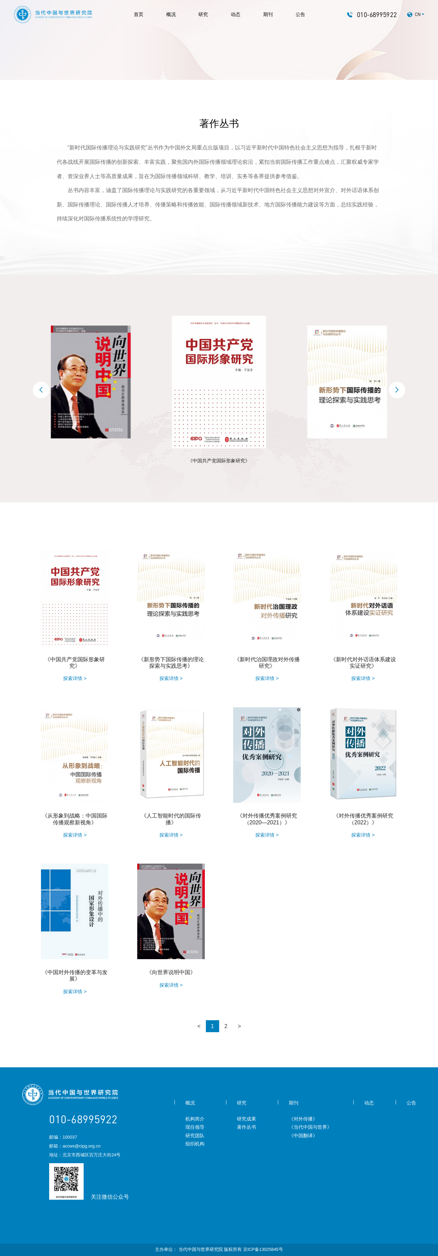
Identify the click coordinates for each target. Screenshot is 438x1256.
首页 (138, 14)
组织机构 (194, 1143)
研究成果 (246, 1119)
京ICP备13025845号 (263, 1249)
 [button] (41, 389)
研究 (203, 14)
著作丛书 (246, 1127)
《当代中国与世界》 (310, 1127)
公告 (300, 14)
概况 (171, 14)
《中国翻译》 (303, 1135)
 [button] (396, 389)
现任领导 (194, 1127)
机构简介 (194, 1119)
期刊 (268, 14)
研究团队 (194, 1135)
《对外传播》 (303, 1119)
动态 (235, 14)
